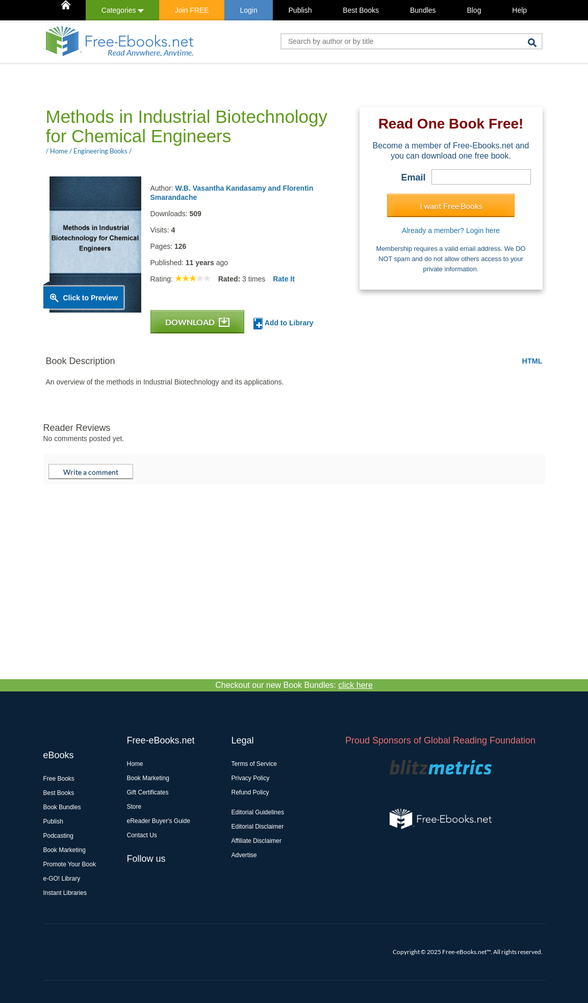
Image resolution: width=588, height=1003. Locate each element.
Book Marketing (64, 850)
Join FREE (192, 10)
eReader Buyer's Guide (158, 821)
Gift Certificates (148, 792)
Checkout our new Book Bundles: (294, 685)
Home (135, 763)
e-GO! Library (62, 878)
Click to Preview (90, 298)
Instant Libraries (65, 892)
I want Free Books (451, 206)
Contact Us (142, 835)
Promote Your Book (69, 864)
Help (519, 10)
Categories (122, 10)
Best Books (361, 10)
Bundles (423, 10)
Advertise (244, 855)
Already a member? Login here (451, 230)
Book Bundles (62, 807)
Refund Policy (250, 792)
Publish (300, 10)
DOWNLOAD (197, 322)
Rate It (284, 279)
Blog (474, 10)
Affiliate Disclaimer (257, 840)
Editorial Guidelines (258, 812)
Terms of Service (254, 763)
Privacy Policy (251, 778)
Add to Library (283, 323)
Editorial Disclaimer (258, 826)
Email (413, 177)
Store (134, 806)
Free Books (58, 778)
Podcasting (58, 835)
